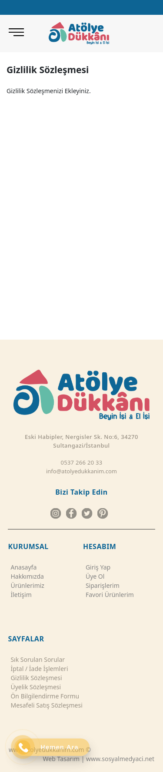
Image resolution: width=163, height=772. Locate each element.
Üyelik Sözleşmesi (34, 686)
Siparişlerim (101, 585)
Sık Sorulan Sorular (36, 659)
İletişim (19, 594)
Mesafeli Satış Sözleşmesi (45, 705)
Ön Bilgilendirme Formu (43, 696)
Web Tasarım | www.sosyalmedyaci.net (98, 759)
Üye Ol (93, 576)
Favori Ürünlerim (108, 594)
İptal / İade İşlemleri (38, 668)
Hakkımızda (26, 576)
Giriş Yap (96, 567)
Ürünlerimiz (26, 585)
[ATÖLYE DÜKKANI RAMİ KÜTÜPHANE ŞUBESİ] (115, 41)
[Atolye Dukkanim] (78, 33)
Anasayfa (22, 567)
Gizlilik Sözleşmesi (35, 677)
